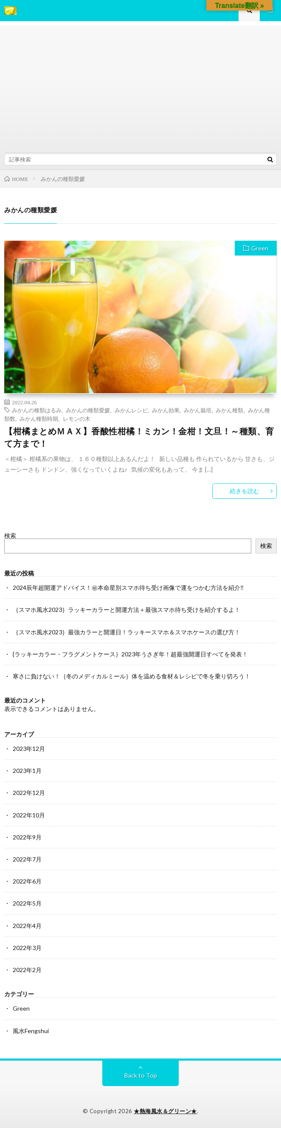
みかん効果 (166, 410)
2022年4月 (27, 925)
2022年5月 (27, 903)
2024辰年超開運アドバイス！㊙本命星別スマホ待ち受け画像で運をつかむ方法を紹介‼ (128, 587)
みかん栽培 (197, 410)
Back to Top (140, 1075)
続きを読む (244, 491)
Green (259, 248)
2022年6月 (27, 881)
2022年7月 (27, 859)
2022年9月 (27, 837)
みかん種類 (229, 410)
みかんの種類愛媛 (88, 410)
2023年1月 (27, 770)
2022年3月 (27, 947)
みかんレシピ (131, 410)
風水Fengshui (31, 1030)
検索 (10, 535)
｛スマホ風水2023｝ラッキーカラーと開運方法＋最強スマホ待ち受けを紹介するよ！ (126, 609)
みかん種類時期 (39, 418)
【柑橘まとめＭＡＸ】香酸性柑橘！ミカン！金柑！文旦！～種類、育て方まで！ (139, 437)
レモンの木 (76, 418)
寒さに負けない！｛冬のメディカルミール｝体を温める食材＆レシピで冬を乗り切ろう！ (131, 676)
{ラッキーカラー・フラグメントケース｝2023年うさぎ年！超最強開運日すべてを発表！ (130, 654)
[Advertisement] (140, 84)
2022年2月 (27, 969)
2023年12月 (29, 748)
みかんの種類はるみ (37, 410)
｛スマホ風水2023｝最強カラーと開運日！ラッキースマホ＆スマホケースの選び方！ (126, 632)
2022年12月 (29, 792)
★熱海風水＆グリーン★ (165, 1111)
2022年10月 (29, 815)
